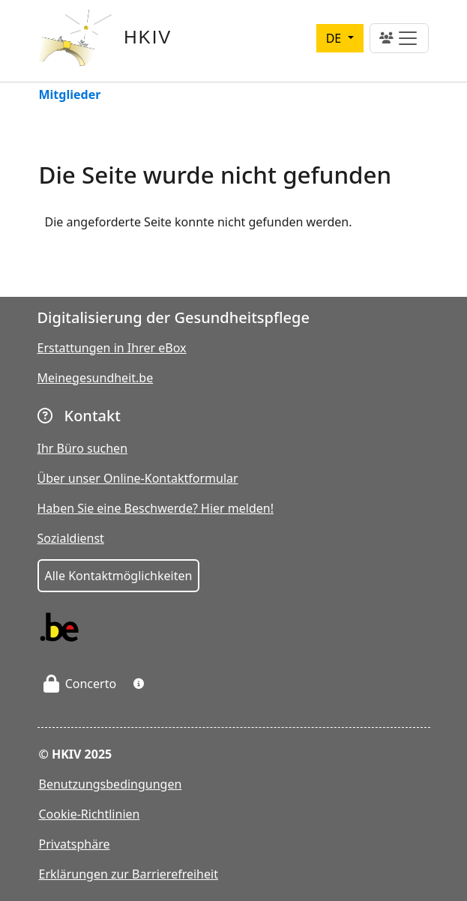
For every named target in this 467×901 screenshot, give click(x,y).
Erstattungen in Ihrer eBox (112, 348)
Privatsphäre (74, 844)
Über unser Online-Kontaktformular (137, 478)
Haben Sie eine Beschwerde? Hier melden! (155, 508)
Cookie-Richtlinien (89, 814)
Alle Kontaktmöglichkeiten (119, 575)
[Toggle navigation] (399, 38)
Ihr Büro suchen (82, 448)
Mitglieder (70, 95)
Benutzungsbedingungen (110, 784)
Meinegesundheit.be (95, 378)
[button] (138, 683)
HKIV (148, 37)
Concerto (80, 683)
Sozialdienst (70, 538)
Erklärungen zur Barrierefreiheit (128, 874)
